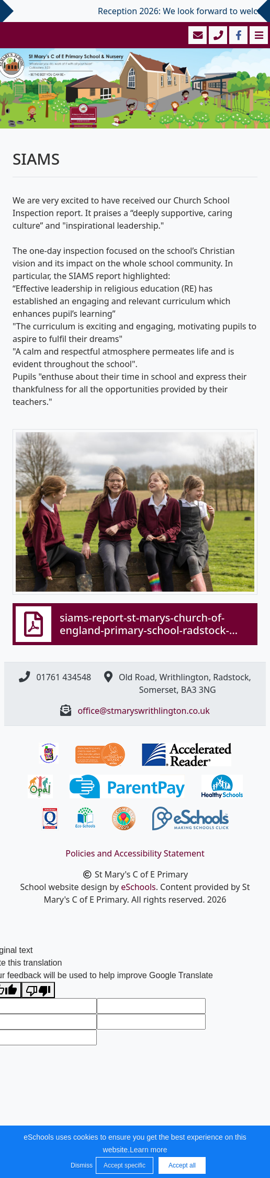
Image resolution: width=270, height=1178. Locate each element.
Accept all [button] (182, 1165)
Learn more (148, 1149)
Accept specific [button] (124, 1165)
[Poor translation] (38, 990)
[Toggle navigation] (258, 35)
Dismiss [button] (81, 1165)
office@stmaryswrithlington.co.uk (143, 710)
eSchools (138, 887)
